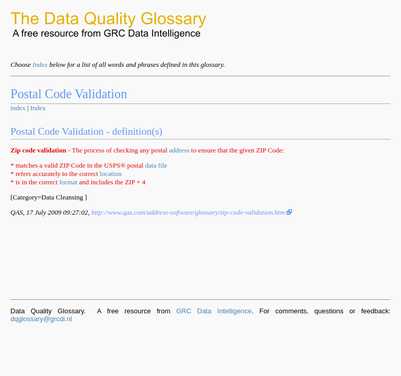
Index (40, 64)
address (179, 150)
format (69, 182)
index (18, 108)
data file (156, 165)
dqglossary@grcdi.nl (41, 319)
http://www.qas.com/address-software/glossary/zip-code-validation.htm (191, 212)
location (111, 174)
